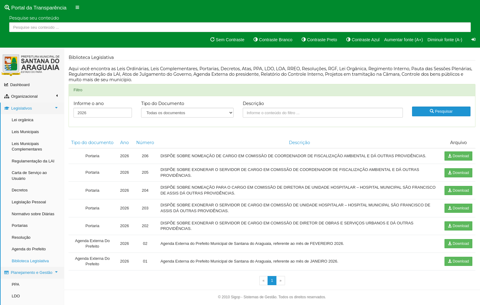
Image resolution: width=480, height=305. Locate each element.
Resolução (21, 237)
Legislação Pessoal (29, 202)
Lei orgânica (23, 120)
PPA (16, 284)
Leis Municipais (25, 131)
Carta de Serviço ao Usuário (29, 175)
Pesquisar (441, 111)
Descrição (253, 103)
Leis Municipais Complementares (27, 146)
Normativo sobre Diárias (33, 214)
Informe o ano (89, 103)
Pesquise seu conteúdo (34, 18)
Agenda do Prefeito (29, 249)
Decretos (20, 190)
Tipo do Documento (162, 103)
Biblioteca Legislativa (30, 261)
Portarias (20, 225)
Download (458, 156)
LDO (16, 296)
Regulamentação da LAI (33, 161)
